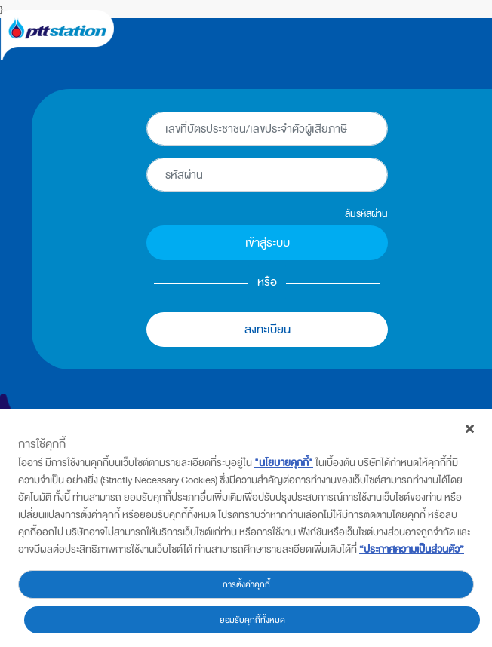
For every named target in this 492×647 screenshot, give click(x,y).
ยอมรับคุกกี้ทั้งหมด (252, 619)
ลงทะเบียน (267, 329)
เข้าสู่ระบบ (267, 242)
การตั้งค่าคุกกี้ (246, 584)
